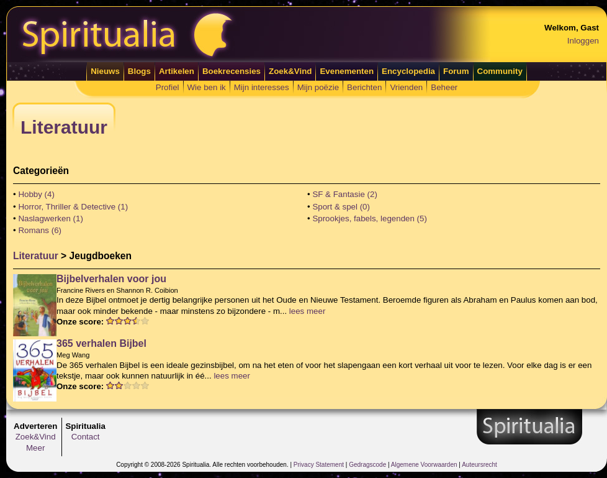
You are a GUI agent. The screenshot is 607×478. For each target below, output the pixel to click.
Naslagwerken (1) (50, 218)
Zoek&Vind (290, 71)
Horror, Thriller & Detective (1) (73, 206)
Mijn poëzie (318, 87)
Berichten (364, 87)
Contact (85, 436)
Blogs (139, 71)
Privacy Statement (319, 464)
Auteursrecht (479, 464)
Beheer (444, 87)
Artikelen (176, 71)
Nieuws (105, 71)
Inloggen (583, 40)
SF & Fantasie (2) (344, 194)
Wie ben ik (206, 87)
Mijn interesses (261, 87)
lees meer (307, 311)
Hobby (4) (36, 194)
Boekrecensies (231, 71)
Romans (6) (39, 230)
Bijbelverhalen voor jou (111, 278)
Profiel (167, 87)
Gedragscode (367, 464)
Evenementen (347, 71)
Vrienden (406, 87)
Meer (35, 448)
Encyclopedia (408, 71)
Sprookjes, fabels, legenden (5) (369, 218)
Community (500, 71)
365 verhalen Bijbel (101, 343)
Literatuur (35, 255)
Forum (456, 71)
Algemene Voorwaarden (424, 464)
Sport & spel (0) (341, 206)
